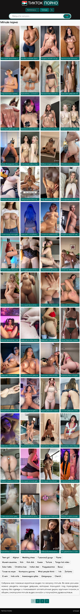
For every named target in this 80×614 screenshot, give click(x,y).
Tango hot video (62, 562)
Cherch (58, 576)
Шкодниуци (46, 576)
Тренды (44, 10)
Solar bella (7, 567)
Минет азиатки (9, 562)
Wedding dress (28, 558)
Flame (58, 558)
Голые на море (9, 572)
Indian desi (34, 567)
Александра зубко (30, 576)
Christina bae (20, 567)
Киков (39, 562)
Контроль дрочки (27, 572)
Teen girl (6, 558)
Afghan (16, 558)
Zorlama (68, 572)
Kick (21, 562)
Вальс (60, 567)
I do (59, 572)
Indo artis (15, 576)
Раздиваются (48, 567)
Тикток (40, 3)
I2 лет (5, 576)
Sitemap (76, 611)
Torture (49, 562)
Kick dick (30, 562)
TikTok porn (6, 611)
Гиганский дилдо (45, 558)
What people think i (46, 572)
